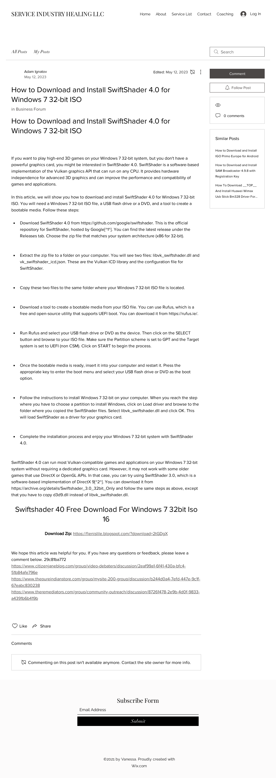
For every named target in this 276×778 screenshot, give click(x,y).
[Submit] (138, 721)
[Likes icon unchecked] (14, 626)
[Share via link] (41, 626)
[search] (237, 52)
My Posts (42, 51)
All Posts (19, 51)
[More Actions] (198, 72)
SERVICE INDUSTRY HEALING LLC (57, 14)
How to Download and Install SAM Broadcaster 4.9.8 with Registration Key (236, 170)
